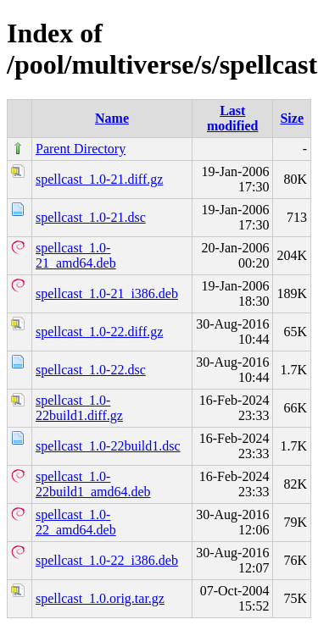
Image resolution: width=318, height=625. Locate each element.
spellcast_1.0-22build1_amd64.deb (93, 484)
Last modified (232, 118)
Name (112, 118)
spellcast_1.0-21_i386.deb (107, 293)
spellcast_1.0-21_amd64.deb (76, 255)
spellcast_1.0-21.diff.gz (99, 179)
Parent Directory (81, 148)
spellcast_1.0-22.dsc (91, 369)
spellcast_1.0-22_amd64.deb (76, 522)
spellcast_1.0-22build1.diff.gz (79, 408)
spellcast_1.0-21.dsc (91, 217)
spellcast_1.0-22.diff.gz (99, 331)
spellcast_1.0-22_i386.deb (107, 560)
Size (292, 118)
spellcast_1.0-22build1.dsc (108, 446)
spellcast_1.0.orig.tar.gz (100, 598)
